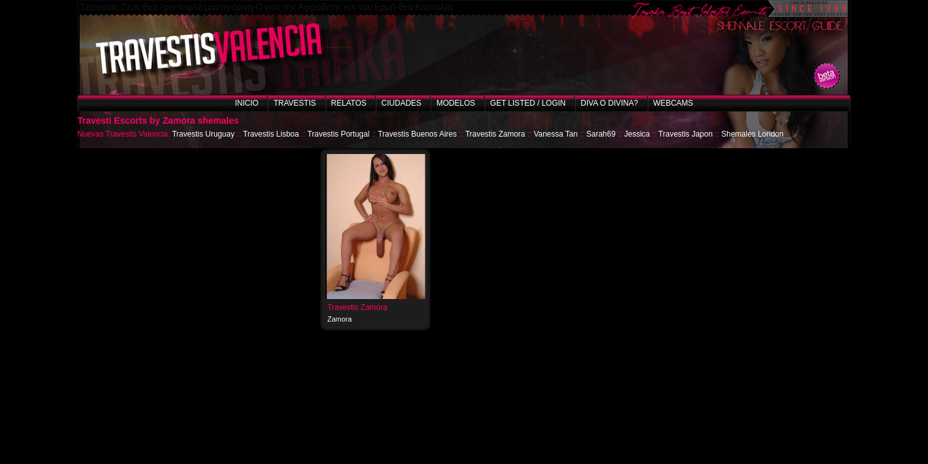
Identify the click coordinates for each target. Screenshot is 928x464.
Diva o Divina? (609, 103)
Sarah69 (600, 134)
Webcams (673, 103)
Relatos (349, 103)
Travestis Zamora (495, 134)
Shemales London (752, 134)
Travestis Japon (686, 134)
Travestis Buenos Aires (417, 134)
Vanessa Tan (555, 134)
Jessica (637, 134)
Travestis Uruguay (203, 134)
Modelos (455, 103)
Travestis (294, 103)
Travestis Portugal (338, 134)
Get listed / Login (528, 103)
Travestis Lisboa (271, 134)
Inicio (246, 103)
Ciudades (401, 103)
